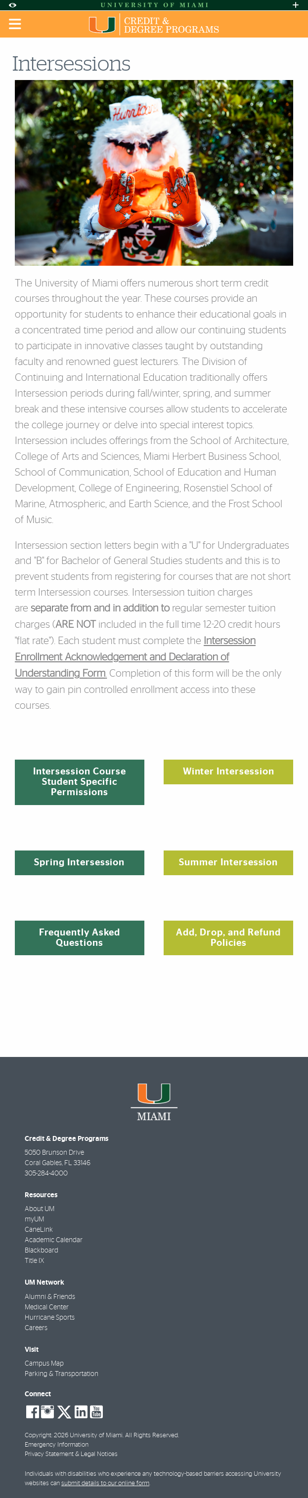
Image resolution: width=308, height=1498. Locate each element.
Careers (36, 1328)
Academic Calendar (54, 1240)
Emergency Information (56, 1445)
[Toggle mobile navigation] (15, 24)
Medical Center (47, 1307)
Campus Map (44, 1363)
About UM (39, 1209)
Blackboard (41, 1250)
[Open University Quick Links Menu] (295, 5)
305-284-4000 (46, 1173)
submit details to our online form (105, 1483)
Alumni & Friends (50, 1297)
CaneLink (39, 1229)
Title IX (34, 1260)
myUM (34, 1219)
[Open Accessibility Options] (12, 5)
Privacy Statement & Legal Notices (71, 1454)
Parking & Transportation (61, 1374)
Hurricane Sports (50, 1317)
